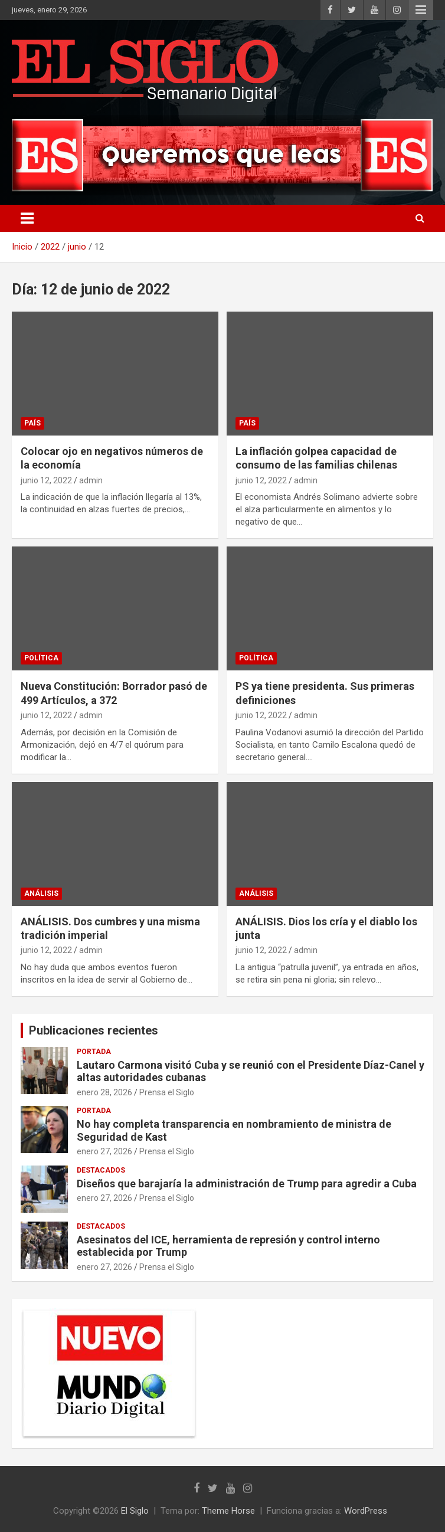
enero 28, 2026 (104, 1092)
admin (91, 480)
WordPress (365, 1510)
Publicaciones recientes (93, 1030)
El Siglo (135, 1510)
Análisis (41, 893)
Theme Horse (228, 1510)
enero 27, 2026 (104, 1151)
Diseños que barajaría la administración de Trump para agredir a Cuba (247, 1183)
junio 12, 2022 (46, 480)
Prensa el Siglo (166, 1092)
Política (41, 658)
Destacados (101, 1170)
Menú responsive (420, 10)
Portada (94, 1051)
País (32, 423)
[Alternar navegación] (27, 218)
